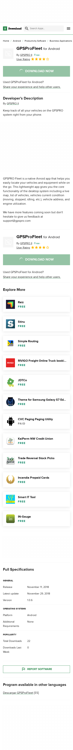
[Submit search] (27, 28)
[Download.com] (12, 28)
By (24, 55)
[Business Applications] (61, 41)
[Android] (17, 41)
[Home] (6, 41)
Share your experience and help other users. (32, 87)
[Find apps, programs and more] (44, 28)
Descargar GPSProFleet (18, 693)
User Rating (32, 59)
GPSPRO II (13, 103)
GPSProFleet (38, 48)
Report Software (36, 669)
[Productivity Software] (35, 41)
